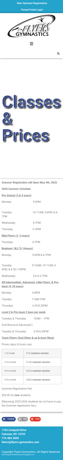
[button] (31, 44)
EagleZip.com (29, 454)
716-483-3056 (10, 438)
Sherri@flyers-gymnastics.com (20, 442)
